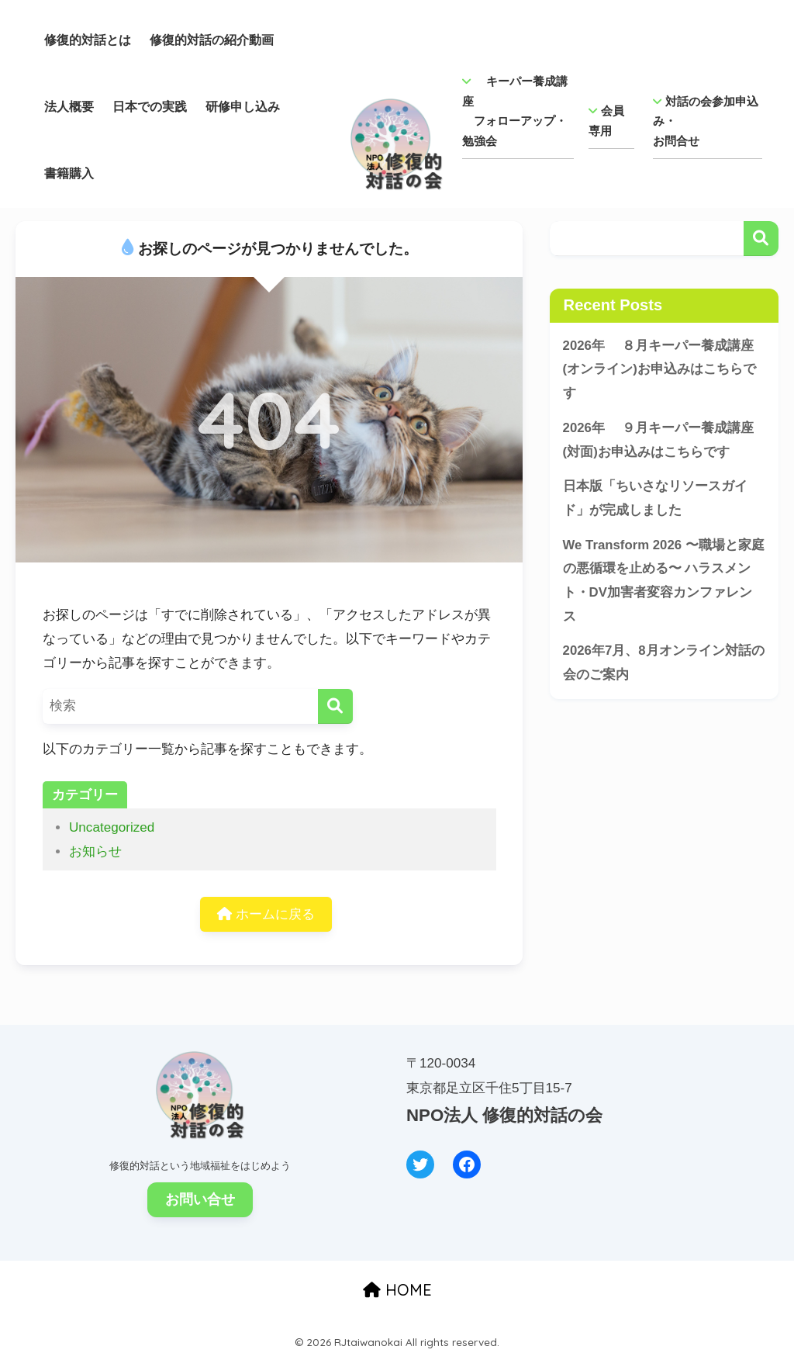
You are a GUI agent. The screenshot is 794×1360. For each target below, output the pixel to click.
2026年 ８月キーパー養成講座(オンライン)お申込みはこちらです (659, 369)
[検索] (335, 706)
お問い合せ (200, 1199)
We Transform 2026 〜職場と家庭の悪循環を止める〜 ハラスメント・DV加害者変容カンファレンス (664, 581)
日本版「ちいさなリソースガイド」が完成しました (655, 498)
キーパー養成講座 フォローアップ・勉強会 (515, 110)
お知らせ (95, 851)
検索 (761, 238)
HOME (397, 1289)
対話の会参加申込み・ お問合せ (705, 121)
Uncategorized (111, 827)
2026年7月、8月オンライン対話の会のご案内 (664, 662)
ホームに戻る (266, 914)
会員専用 (606, 120)
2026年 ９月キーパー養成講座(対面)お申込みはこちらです (658, 439)
